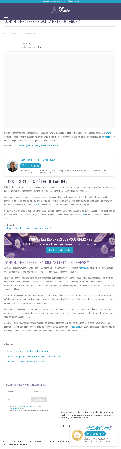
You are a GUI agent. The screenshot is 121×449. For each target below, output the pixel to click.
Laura (27, 43)
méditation (75, 326)
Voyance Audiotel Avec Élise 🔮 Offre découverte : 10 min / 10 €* (98, 428)
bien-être (35, 204)
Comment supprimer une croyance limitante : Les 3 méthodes (34, 356)
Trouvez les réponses (60, 250)
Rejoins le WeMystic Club (36, 441)
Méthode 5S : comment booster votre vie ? (26, 361)
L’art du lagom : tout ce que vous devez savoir (38, 145)
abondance (84, 268)
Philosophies (28, 34)
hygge (108, 133)
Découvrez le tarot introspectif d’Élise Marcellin (60, 2)
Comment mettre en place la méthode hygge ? (28, 228)
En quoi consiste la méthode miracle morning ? (27, 351)
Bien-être (13, 34)
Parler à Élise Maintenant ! (39, 160)
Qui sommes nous (20, 441)
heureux (82, 214)
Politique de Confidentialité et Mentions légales (62, 441)
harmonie (106, 136)
